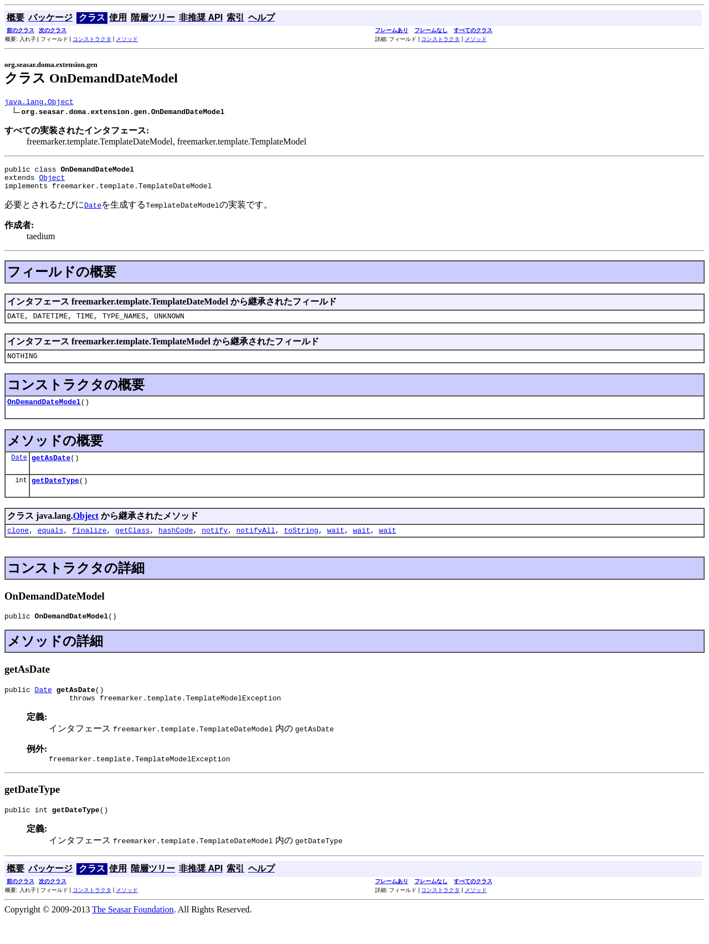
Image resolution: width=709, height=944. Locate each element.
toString (301, 546)
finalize (89, 546)
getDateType (55, 495)
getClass (132, 546)
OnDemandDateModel (44, 413)
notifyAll (256, 546)
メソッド (127, 39)
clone (18, 546)
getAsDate (51, 471)
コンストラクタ (92, 39)
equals (51, 546)
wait (335, 546)
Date (19, 470)
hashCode (175, 546)
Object (52, 182)
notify (215, 546)
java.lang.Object (39, 103)
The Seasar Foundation (133, 934)
